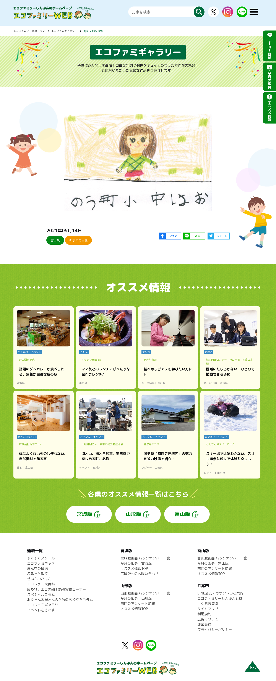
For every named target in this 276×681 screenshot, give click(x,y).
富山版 (182, 514)
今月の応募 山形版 (136, 598)
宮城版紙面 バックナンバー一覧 (145, 558)
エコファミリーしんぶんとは (219, 598)
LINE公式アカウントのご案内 (220, 593)
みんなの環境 (37, 568)
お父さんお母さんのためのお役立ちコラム (60, 599)
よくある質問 (207, 603)
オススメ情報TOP (134, 568)
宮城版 (84, 514)
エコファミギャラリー (64, 31)
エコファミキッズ (41, 563)
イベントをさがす (41, 610)
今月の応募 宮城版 (136, 563)
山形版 (133, 514)
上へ (252, 668)
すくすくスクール (41, 558)
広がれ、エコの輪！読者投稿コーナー (56, 589)
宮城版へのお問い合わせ (139, 573)
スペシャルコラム (41, 594)
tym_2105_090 (94, 31)
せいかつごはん (39, 579)
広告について (207, 619)
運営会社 (204, 624)
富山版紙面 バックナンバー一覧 (222, 558)
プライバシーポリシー (214, 629)
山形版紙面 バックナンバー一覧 (145, 593)
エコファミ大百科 (41, 584)
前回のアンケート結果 (137, 603)
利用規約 (204, 614)
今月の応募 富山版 (213, 563)
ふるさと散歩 (37, 573)
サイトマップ (207, 608)
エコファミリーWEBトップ (29, 31)
